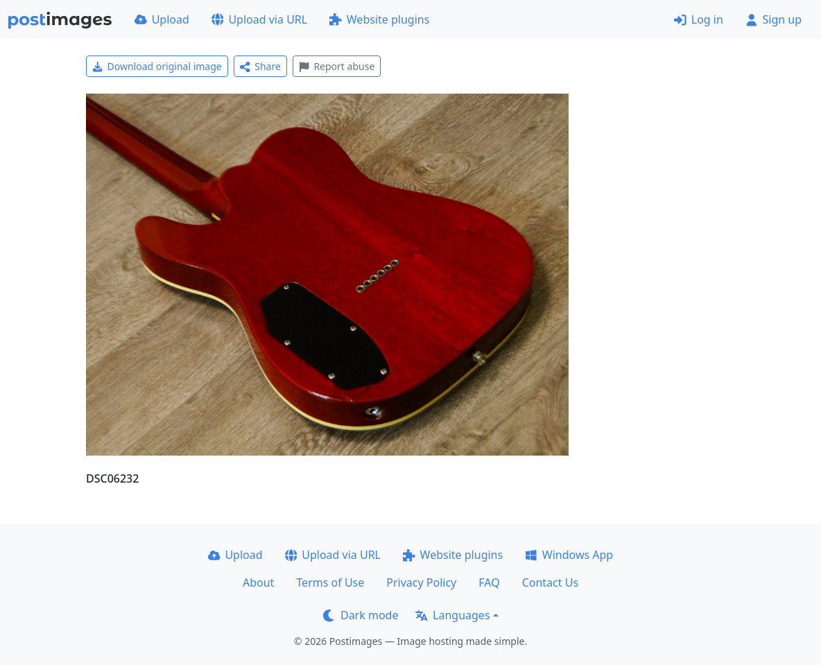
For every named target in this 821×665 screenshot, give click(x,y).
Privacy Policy (421, 582)
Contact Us (550, 582)
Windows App (569, 554)
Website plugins (379, 19)
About (258, 582)
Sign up (773, 19)
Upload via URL (259, 19)
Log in (698, 19)
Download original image (157, 66)
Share (260, 66)
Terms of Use (330, 582)
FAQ (488, 582)
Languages (452, 615)
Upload (162, 19)
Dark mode (360, 615)
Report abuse (336, 66)
